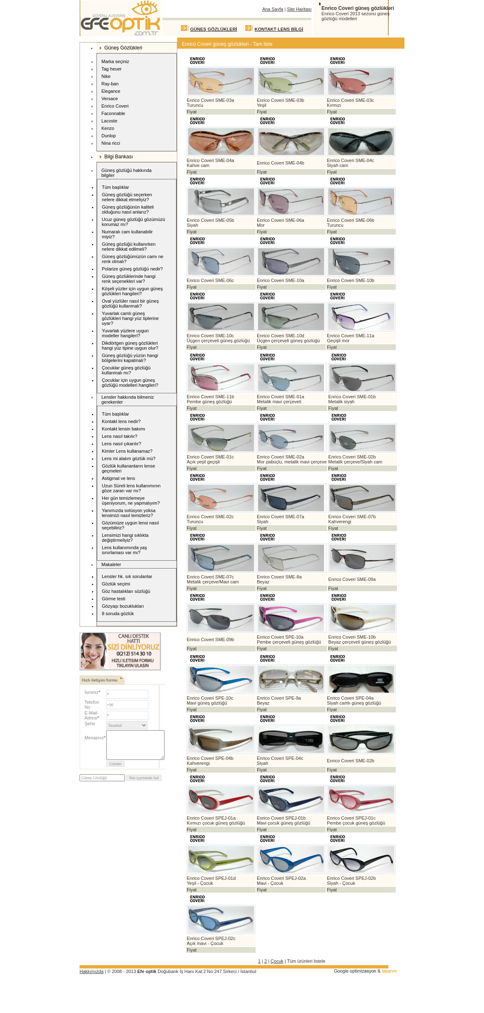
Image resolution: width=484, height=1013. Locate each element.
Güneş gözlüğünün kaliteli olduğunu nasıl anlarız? (128, 209)
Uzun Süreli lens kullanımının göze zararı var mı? (131, 488)
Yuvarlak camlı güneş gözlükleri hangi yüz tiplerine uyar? (130, 318)
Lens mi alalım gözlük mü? (128, 458)
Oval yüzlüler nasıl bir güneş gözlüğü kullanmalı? (130, 303)
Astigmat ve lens (118, 478)
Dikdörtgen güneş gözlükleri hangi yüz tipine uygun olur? (130, 345)
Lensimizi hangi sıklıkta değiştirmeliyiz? (125, 538)
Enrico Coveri (114, 106)
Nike (104, 77)
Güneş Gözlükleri (121, 48)
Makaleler (111, 564)
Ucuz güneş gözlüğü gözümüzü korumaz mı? (133, 222)
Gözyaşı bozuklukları (123, 606)
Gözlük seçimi (116, 583)
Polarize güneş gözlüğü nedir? (132, 268)
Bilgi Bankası (116, 157)
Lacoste (108, 121)
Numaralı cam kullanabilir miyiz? (127, 234)
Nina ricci (109, 144)
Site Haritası (299, 9)
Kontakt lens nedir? (121, 421)
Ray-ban (109, 84)
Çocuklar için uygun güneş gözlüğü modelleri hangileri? (130, 383)
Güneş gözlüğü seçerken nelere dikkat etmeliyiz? (127, 197)
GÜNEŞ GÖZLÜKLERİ (213, 29)
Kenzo (106, 129)
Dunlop (107, 136)
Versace (108, 99)
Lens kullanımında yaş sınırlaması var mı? (124, 550)
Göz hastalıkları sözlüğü (126, 591)
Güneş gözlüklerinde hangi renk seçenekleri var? (128, 279)
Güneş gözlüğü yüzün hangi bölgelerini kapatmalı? (130, 358)
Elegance (109, 92)
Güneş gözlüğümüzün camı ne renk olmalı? (132, 259)
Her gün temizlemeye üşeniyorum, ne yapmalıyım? (131, 500)
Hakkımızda (91, 971)
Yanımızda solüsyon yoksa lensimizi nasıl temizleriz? (128, 513)
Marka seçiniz (115, 61)
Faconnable (112, 114)
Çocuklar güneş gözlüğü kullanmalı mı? (126, 370)
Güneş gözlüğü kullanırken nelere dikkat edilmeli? (128, 246)
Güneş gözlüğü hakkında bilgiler (126, 173)
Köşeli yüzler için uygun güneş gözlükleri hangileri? (132, 291)
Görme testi (113, 598)
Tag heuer (110, 69)
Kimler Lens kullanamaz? (127, 451)
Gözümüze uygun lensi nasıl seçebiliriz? (130, 525)
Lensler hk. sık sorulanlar (127, 576)
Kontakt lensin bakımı (123, 428)
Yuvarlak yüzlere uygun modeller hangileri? (125, 333)
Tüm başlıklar (115, 187)
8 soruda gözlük (118, 613)
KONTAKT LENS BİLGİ (279, 29)
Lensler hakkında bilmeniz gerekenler (127, 399)
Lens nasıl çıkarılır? (121, 443)
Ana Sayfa (272, 9)
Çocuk (276, 961)
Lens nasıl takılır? (119, 436)
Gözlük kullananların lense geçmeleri (128, 468)
